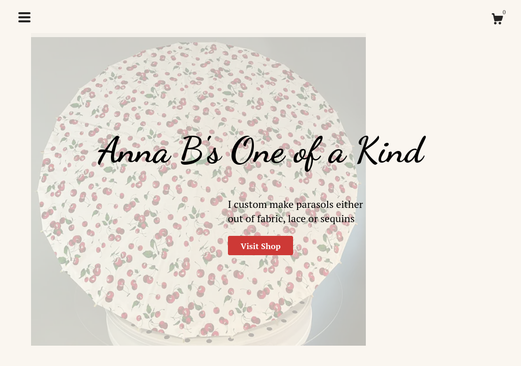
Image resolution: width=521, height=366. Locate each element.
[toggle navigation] (24, 17)
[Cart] (497, 20)
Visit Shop (261, 246)
